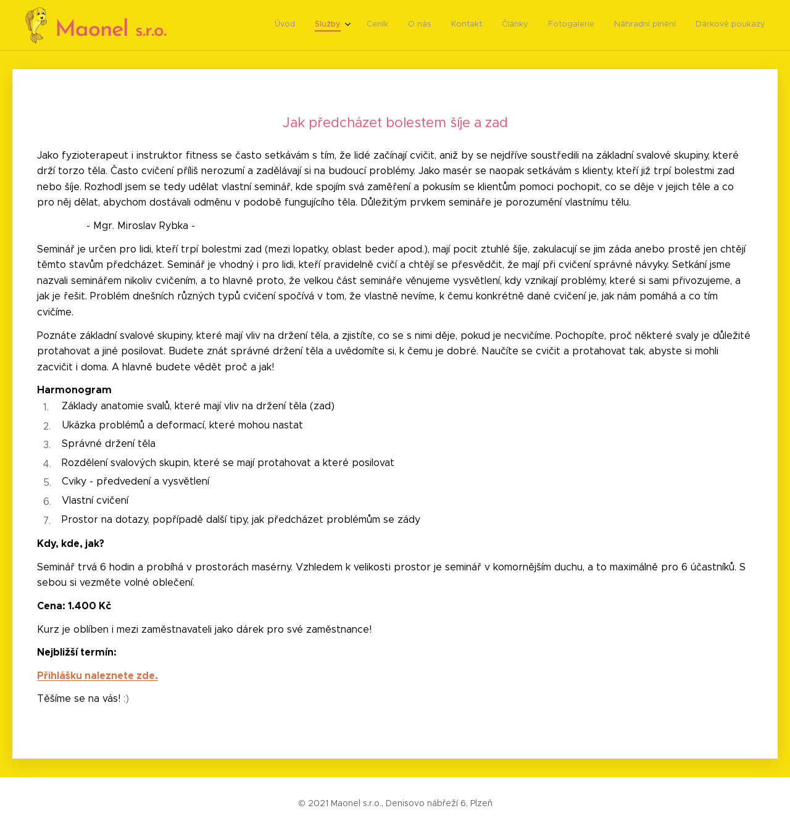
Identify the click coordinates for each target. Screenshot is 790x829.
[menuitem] (604, 25)
